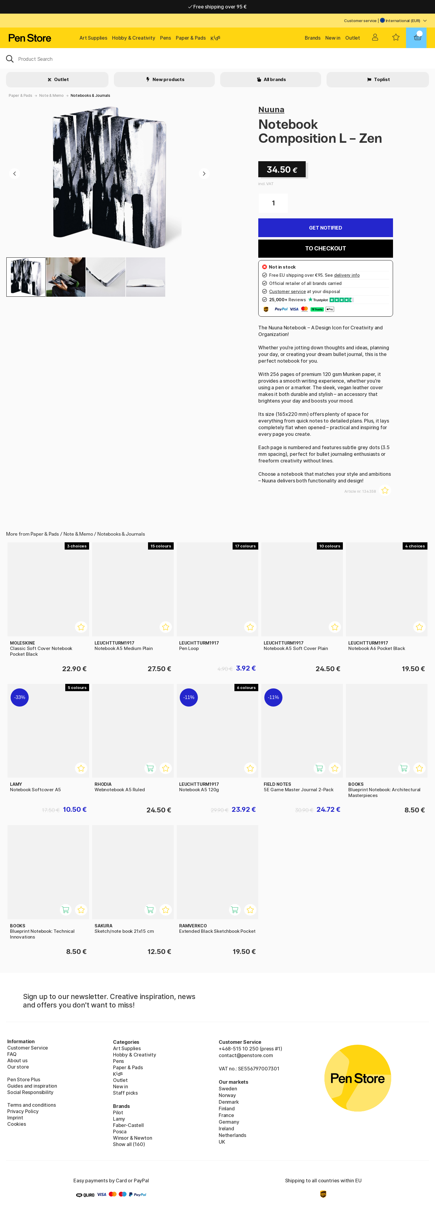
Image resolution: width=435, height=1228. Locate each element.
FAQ (11, 1054)
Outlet (352, 38)
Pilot (118, 1112)
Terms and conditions (31, 1105)
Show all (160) (129, 1144)
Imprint (15, 1118)
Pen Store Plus (23, 1079)
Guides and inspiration (32, 1086)
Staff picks (125, 1093)
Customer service (360, 20)
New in (332, 38)
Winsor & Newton (132, 1138)
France (226, 1115)
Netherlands (232, 1135)
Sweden (228, 1089)
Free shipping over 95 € (217, 7)
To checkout (325, 248)
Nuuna (271, 109)
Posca (120, 1131)
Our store (18, 1067)
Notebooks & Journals (90, 95)
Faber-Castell (128, 1125)
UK (222, 1142)
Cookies (16, 1124)
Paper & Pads (191, 38)
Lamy (119, 1119)
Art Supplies (93, 38)
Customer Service (27, 1048)
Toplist (381, 79)
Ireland (226, 1128)
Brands (313, 38)
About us (17, 1060)
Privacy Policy (23, 1111)
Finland (227, 1109)
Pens (165, 38)
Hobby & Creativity (133, 38)
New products (168, 79)
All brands (274, 79)
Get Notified (325, 228)
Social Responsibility (30, 1092)
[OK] (217, 58)
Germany (229, 1122)
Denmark (229, 1102)
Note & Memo (51, 95)
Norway (227, 1095)
